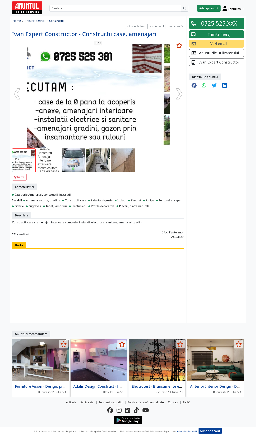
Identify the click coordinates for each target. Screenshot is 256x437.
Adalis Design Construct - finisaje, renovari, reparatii (117, 386)
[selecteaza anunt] (179, 45)
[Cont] (233, 8)
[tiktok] (136, 410)
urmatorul (175, 26)
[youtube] (145, 410)
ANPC (186, 402)
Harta (19, 245)
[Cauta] (184, 8)
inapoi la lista (135, 26)
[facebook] (110, 410)
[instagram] (119, 410)
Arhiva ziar (87, 402)
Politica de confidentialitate (145, 402)
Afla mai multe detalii (187, 431)
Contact (173, 402)
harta (19, 177)
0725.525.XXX (219, 23)
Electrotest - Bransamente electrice (162, 386)
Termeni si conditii (111, 402)
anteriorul (157, 26)
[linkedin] (127, 410)
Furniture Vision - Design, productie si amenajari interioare (65, 386)
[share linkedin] (224, 86)
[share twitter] (214, 86)
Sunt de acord (210, 431)
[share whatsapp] (204, 86)
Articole (71, 402)
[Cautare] (115, 8)
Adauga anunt (208, 8)
